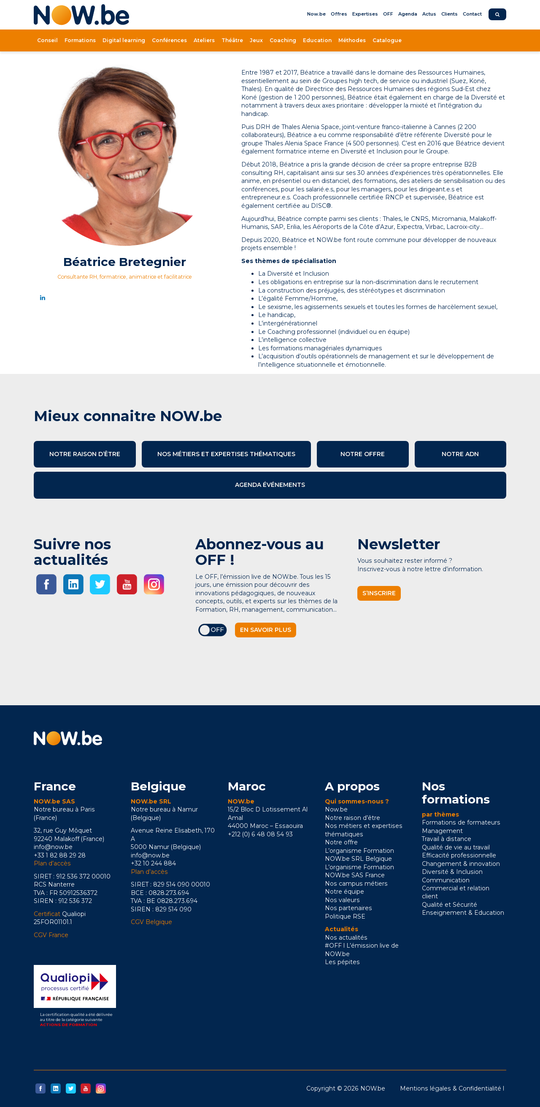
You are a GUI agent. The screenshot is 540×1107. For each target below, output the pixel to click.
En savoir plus (265, 630)
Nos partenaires (348, 908)
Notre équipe (344, 891)
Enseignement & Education (463, 912)
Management (442, 831)
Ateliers (204, 40)
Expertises (365, 14)
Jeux (256, 40)
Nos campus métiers (356, 883)
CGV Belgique (151, 922)
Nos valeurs (342, 900)
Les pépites (342, 962)
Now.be (316, 14)
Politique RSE (345, 916)
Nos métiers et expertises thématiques (226, 454)
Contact (472, 14)
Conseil (47, 40)
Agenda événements (270, 484)
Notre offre (362, 454)
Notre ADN (460, 454)
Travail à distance (446, 839)
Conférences (169, 40)
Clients (449, 14)
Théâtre (232, 40)
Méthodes (352, 40)
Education (317, 40)
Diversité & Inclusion (452, 871)
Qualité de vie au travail (456, 847)
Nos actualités (346, 937)
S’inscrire (379, 593)
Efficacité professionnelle (459, 855)
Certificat (47, 914)
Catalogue (387, 40)
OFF (388, 14)
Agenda (407, 14)
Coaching (283, 40)
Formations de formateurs (461, 822)
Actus (429, 14)
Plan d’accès (52, 863)
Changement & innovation (461, 863)
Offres (339, 14)
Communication (446, 880)
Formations (80, 40)
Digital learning (124, 40)
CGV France (51, 935)
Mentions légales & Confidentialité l (452, 1088)
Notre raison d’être (84, 454)
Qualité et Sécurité (449, 904)
